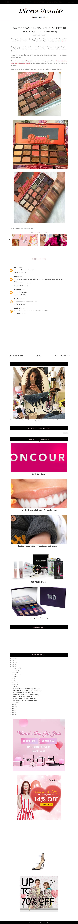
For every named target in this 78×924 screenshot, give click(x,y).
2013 (13, 708)
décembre (16, 668)
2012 (13, 710)
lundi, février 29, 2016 (19, 294)
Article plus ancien (62, 355)
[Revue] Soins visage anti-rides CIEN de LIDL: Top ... (26, 694)
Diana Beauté (17, 289)
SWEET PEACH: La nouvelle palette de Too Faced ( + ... (27, 690)
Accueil (39, 355)
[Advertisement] (39, 835)
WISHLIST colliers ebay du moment (22, 696)
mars (15, 684)
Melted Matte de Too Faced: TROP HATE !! (23, 692)
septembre (17, 674)
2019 (13, 660)
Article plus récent (16, 355)
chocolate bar (24, 38)
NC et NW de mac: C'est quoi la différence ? (24, 698)
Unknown (16, 267)
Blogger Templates (44, 922)
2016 (13, 666)
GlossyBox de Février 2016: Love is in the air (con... (26, 700)
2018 (13, 662)
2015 (13, 704)
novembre (16, 670)
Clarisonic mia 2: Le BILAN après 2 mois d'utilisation (26, 688)
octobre (16, 672)
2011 (13, 712)
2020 (13, 658)
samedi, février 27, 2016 (20, 272)
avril (15, 682)
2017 (13, 664)
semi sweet (49, 38)
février (15, 686)
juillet (15, 676)
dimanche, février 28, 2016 (21, 285)
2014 (13, 706)
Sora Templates (37, 922)
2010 (13, 714)
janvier (15, 702)
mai (15, 680)
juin (15, 678)
